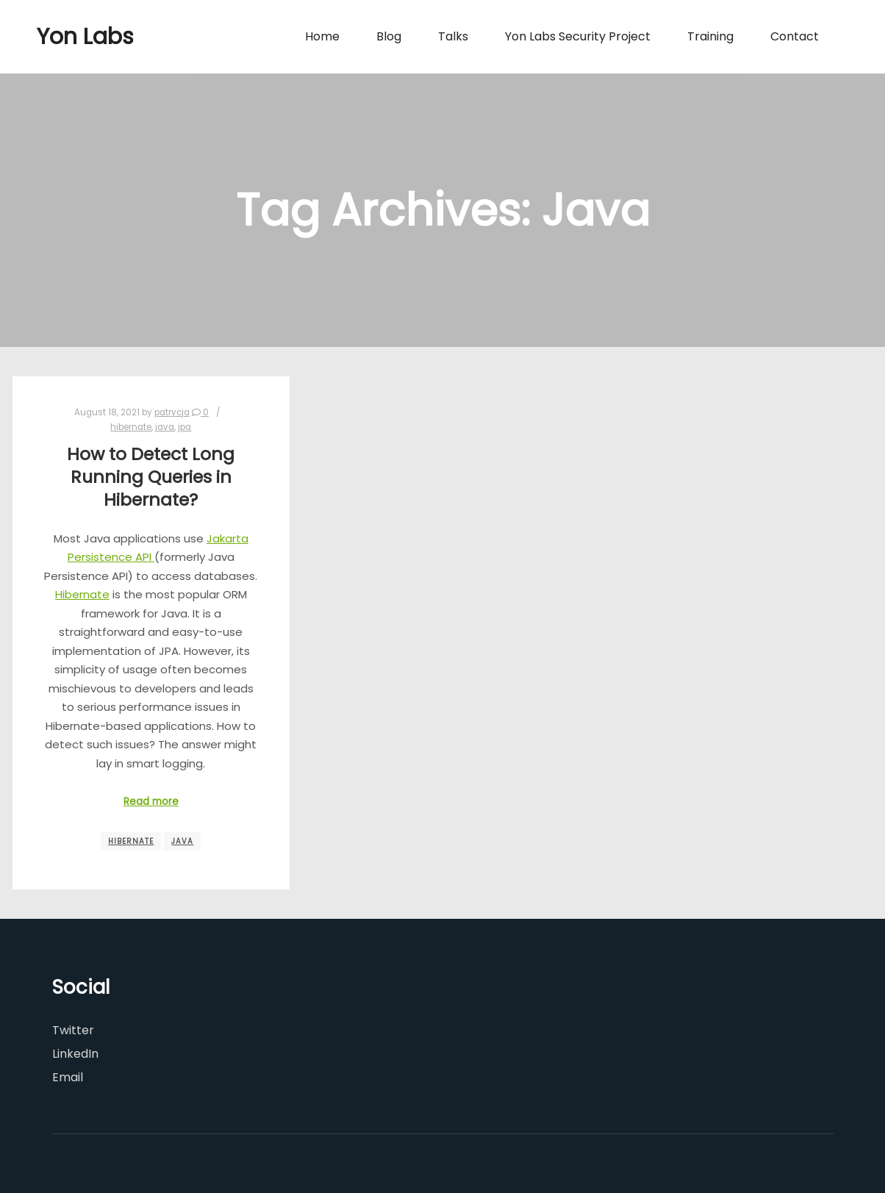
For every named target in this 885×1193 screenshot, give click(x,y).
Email (67, 1077)
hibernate (130, 427)
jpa (184, 427)
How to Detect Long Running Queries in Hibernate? (150, 476)
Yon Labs (85, 36)
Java (182, 841)
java (164, 427)
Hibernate (82, 594)
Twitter (73, 1030)
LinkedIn (75, 1053)
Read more (151, 802)
